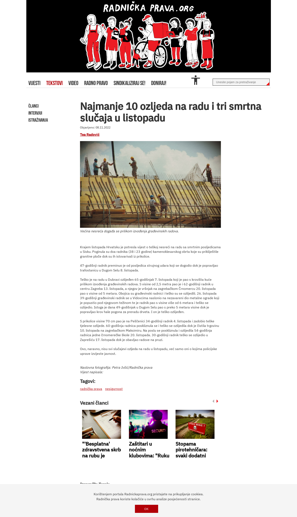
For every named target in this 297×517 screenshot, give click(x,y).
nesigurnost (114, 389)
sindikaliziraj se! (129, 83)
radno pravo (96, 83)
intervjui (35, 112)
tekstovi (54, 83)
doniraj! (158, 83)
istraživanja (38, 120)
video (73, 83)
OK (146, 509)
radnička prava (91, 389)
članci (33, 105)
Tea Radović (89, 134)
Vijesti (34, 83)
